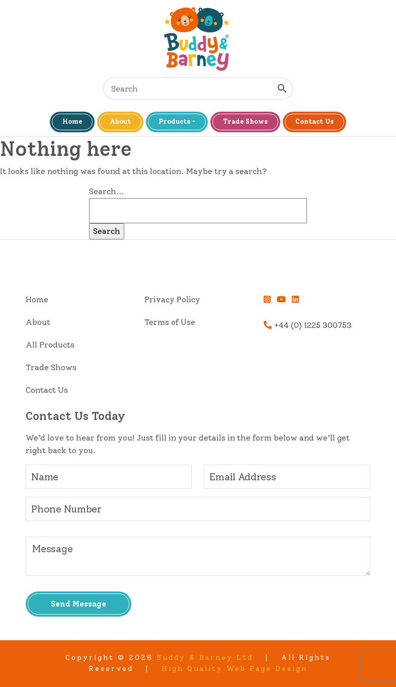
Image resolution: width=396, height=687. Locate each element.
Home (72, 121)
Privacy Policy (172, 299)
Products (174, 121)
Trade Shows (245, 121)
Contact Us (314, 121)
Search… (106, 191)
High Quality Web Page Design (234, 668)
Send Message (78, 604)
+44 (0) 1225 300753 (308, 325)
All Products (50, 345)
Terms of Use (169, 322)
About (120, 121)
